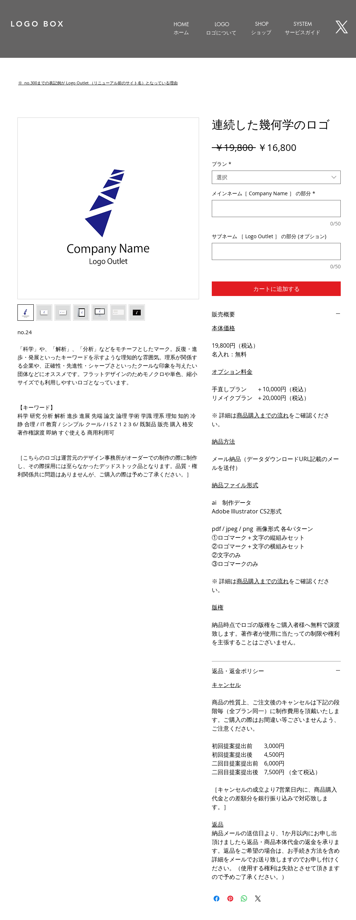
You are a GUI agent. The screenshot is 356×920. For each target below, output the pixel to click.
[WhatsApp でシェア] (244, 898)
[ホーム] (181, 32)
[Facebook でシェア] (216, 898)
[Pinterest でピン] (230, 898)
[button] (98, 82)
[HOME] (181, 24)
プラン (221, 164)
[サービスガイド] (302, 32)
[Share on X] (258, 898)
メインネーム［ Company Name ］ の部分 (263, 193)
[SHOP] (261, 23)
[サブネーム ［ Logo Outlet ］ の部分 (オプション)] (276, 251)
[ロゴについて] (221, 32)
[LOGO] (222, 24)
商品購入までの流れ (262, 415)
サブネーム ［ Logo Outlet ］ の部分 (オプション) (269, 236)
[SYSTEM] (302, 23)
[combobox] (276, 177)
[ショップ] (261, 32)
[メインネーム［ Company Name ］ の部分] (276, 208)
